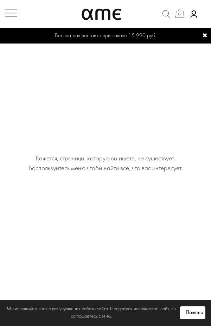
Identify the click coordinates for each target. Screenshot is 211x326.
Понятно (194, 313)
